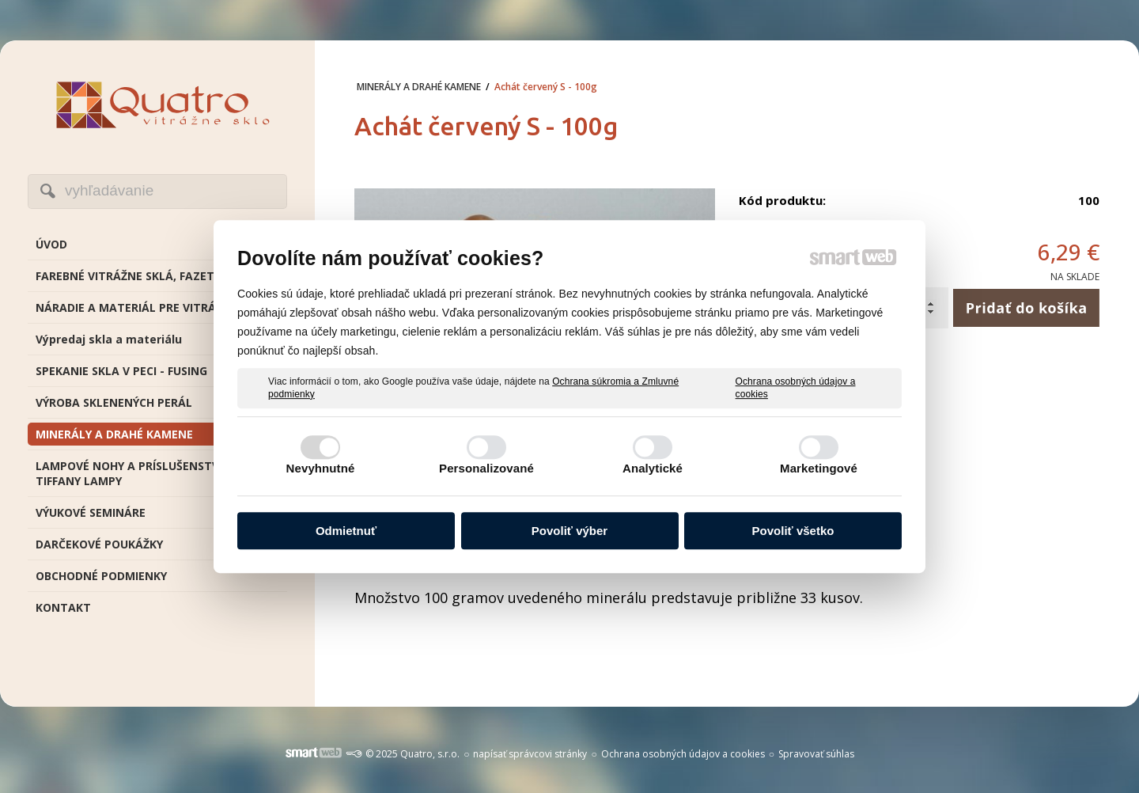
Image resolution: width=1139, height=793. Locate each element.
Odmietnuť (346, 530)
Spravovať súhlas (816, 754)
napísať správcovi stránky (530, 754)
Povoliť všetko (793, 530)
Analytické (652, 468)
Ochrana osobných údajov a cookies (796, 388)
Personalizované (486, 468)
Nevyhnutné (320, 468)
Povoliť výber (569, 530)
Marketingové (818, 468)
